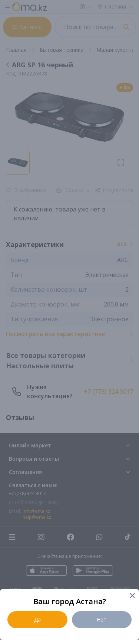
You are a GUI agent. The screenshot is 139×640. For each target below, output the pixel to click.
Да (37, 619)
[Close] (131, 596)
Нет (101, 619)
